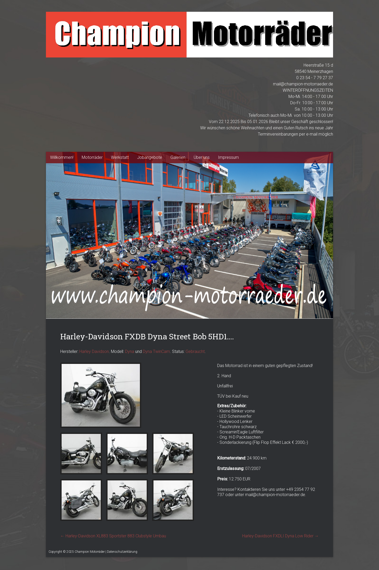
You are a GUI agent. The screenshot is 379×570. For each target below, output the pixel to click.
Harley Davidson (94, 351)
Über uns (202, 157)
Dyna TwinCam (156, 351)
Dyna (129, 351)
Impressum (228, 157)
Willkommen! (61, 157)
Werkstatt (120, 157)
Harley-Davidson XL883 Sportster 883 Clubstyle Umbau (113, 535)
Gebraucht (195, 351)
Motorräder (92, 157)
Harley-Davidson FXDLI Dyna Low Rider (280, 535)
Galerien (177, 157)
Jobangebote (149, 157)
